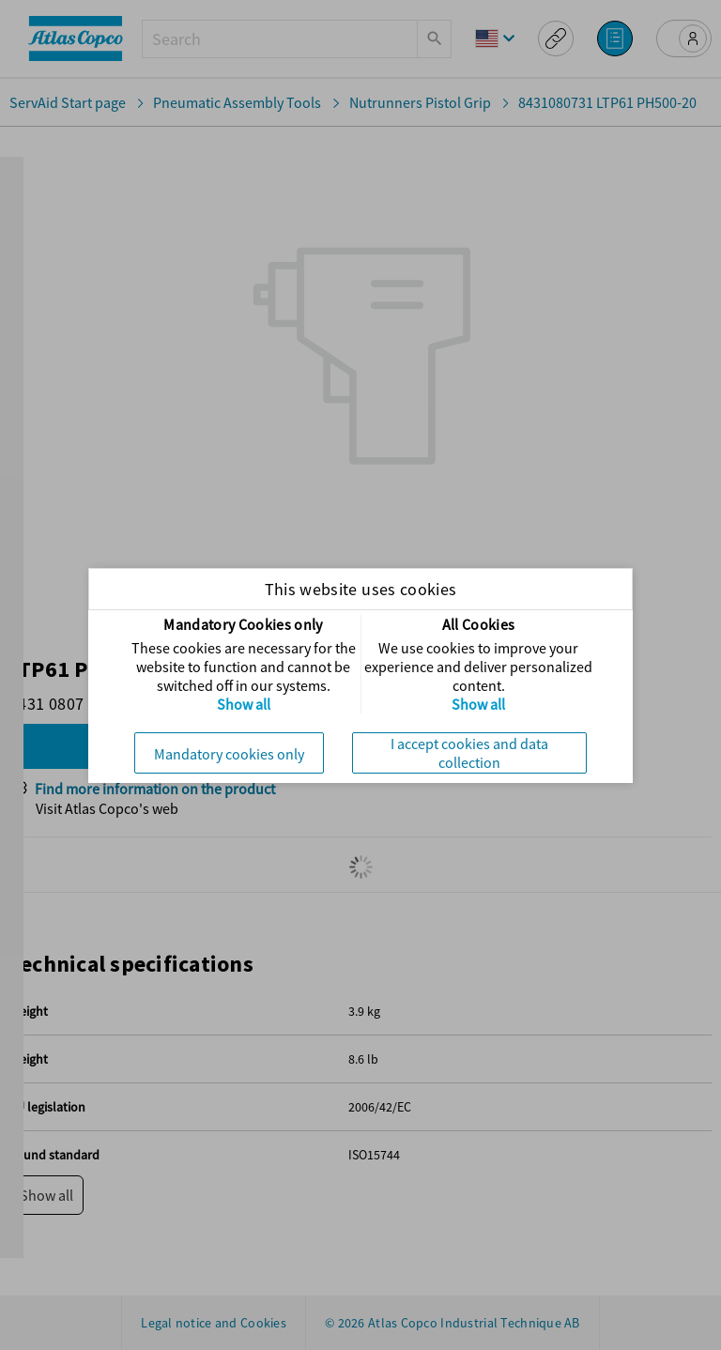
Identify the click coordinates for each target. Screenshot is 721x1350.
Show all (243, 704)
